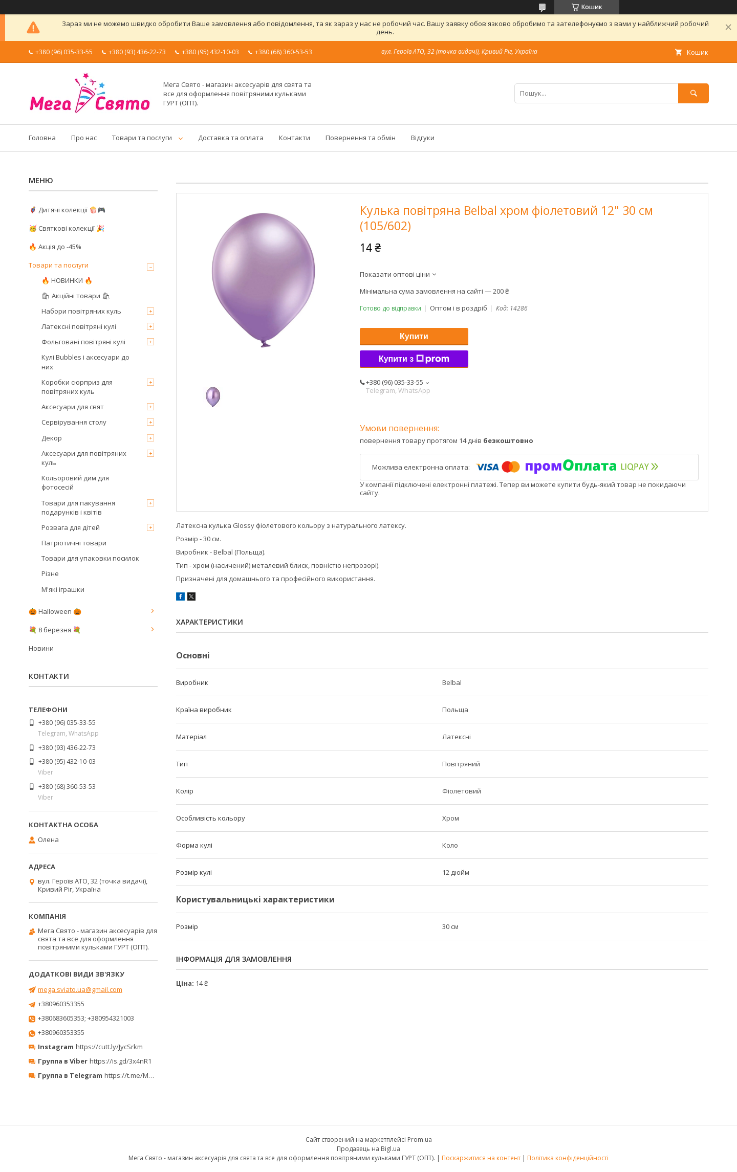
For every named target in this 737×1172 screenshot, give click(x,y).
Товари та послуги (142, 137)
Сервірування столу (73, 422)
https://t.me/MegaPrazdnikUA (150, 1075)
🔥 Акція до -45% (55, 246)
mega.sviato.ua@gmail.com (80, 989)
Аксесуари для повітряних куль (83, 458)
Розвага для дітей (70, 527)
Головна (42, 137)
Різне (50, 573)
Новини (41, 648)
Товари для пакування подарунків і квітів (78, 507)
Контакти (294, 137)
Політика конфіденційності (568, 1158)
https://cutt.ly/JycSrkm (109, 1046)
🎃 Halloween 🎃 (55, 611)
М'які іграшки (62, 589)
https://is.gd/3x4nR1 (120, 1061)
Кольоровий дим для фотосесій (75, 482)
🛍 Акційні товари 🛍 (76, 295)
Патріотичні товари (73, 542)
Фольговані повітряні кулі (83, 341)
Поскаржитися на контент (481, 1158)
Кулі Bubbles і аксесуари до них (85, 361)
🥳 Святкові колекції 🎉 (66, 228)
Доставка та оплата (231, 137)
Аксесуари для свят (72, 406)
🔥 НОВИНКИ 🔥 (67, 280)
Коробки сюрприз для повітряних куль (77, 387)
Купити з (414, 359)
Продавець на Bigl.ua (368, 1148)
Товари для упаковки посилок (90, 558)
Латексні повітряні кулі (78, 326)
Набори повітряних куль (81, 311)
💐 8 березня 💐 (55, 629)
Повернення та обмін (361, 137)
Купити (414, 336)
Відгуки (423, 137)
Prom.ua (419, 1139)
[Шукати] (693, 93)
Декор (51, 438)
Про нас (84, 137)
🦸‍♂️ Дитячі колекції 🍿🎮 (67, 209)
